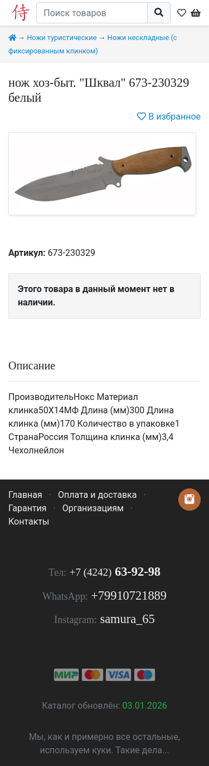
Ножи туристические (61, 37)
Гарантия (27, 508)
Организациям (93, 508)
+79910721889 (129, 595)
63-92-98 (115, 572)
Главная (25, 495)
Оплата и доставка (97, 495)
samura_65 (127, 619)
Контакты (28, 521)
